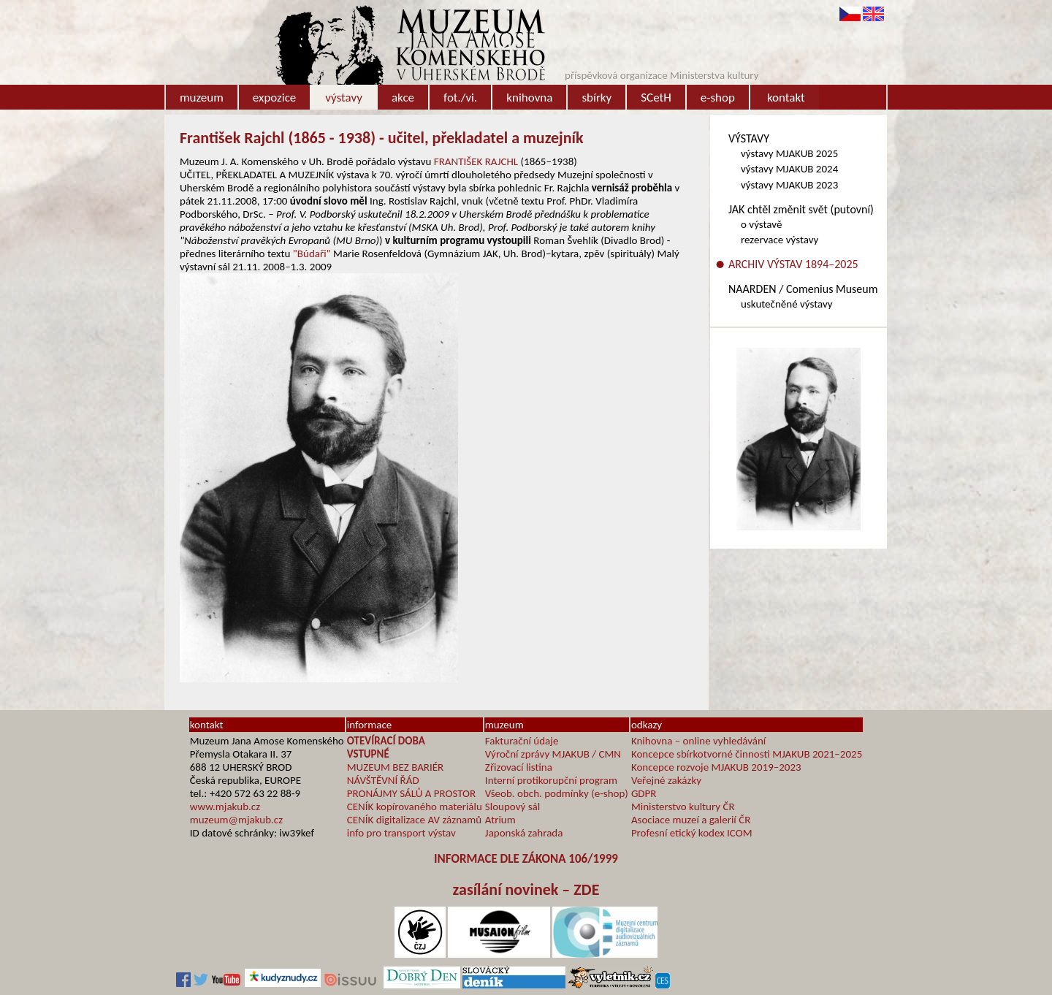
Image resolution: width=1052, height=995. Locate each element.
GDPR (644, 793)
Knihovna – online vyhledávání (698, 740)
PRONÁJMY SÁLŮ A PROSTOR (411, 793)
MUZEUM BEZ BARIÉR (395, 767)
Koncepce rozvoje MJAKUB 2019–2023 (716, 767)
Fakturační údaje (522, 740)
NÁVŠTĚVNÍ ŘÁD (383, 780)
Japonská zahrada (524, 832)
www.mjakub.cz (225, 806)
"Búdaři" (312, 253)
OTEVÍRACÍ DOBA (386, 740)
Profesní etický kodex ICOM (691, 832)
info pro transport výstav (401, 832)
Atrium (500, 819)
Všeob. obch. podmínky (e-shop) (556, 793)
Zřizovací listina (518, 767)
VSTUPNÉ (368, 753)
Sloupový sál (512, 806)
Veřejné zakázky (666, 780)
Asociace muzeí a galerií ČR (690, 819)
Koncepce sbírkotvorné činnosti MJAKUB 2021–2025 (746, 753)
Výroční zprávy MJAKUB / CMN (553, 753)
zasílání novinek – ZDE (526, 889)
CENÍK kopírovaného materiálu (414, 806)
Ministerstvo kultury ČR (683, 806)
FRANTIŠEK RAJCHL (476, 161)
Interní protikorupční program (551, 780)
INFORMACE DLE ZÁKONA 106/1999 (526, 858)
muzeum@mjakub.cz (236, 819)
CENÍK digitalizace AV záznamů (414, 819)
